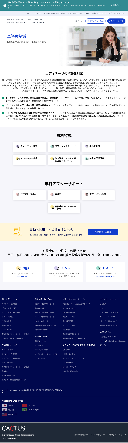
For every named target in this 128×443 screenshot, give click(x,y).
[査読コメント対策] (98, 195)
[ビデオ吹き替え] (40, 358)
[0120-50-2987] (22, 276)
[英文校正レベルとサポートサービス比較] (15, 334)
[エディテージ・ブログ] (107, 317)
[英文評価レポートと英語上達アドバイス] (76, 304)
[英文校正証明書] (98, 159)
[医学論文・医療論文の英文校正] (12, 338)
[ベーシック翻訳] (7, 349)
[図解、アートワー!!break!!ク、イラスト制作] (50, 21)
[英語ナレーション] (41, 341)
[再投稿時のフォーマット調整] (64, 208)
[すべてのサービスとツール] (78, 13)
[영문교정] (8, 410)
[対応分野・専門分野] (69, 367)
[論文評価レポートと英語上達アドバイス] (64, 160)
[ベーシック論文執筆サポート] (44, 312)
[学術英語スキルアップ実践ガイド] (74, 338)
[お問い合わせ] (119, 13)
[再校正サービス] (7, 329)
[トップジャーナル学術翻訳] (11, 358)
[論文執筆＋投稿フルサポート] (44, 304)
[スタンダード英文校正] (9, 304)
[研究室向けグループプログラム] (73, 358)
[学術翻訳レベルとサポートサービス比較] (15, 367)
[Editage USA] (9, 414)
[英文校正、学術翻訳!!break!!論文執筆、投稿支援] (30, 21)
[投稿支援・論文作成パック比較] (45, 325)
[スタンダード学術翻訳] (9, 354)
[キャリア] (122, 435)
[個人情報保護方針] (81, 435)
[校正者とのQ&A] (29, 195)
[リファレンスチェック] (64, 147)
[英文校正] (8, 405)
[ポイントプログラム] (34, 13)
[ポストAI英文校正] (8, 317)
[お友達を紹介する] (69, 354)
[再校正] (64, 195)
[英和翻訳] (5, 371)
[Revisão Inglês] (30, 410)
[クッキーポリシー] (98, 435)
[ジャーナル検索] (68, 362)
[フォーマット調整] (29, 147)
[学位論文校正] (6, 321)
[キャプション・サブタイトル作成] (46, 354)
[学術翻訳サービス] (9, 345)
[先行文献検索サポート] (42, 329)
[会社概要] (103, 304)
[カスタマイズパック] (41, 321)
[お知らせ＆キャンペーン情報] (54, 13)
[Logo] (8, 21)
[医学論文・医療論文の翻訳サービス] (14, 380)
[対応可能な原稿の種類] (70, 371)
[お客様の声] (66, 349)
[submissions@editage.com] (105, 276)
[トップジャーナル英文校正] (11, 312)
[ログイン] (78, 21)
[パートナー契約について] (108, 321)
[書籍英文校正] (6, 325)
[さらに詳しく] (116, 5)
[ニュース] (103, 308)
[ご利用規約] (111, 435)
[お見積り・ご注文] (116, 21)
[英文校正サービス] (9, 299)
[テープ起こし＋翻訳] (41, 349)
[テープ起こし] (39, 345)
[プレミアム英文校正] (9, 308)
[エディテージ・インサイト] (109, 312)
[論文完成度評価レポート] (71, 334)
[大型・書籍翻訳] (7, 362)
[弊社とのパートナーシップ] (102, 13)
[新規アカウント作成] (96, 21)
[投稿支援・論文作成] (43, 299)
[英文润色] (28, 405)
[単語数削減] (98, 147)
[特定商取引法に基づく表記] (109, 325)
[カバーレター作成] (29, 159)
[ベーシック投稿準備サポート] (44, 317)
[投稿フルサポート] (41, 308)
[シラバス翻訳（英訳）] (9, 375)
